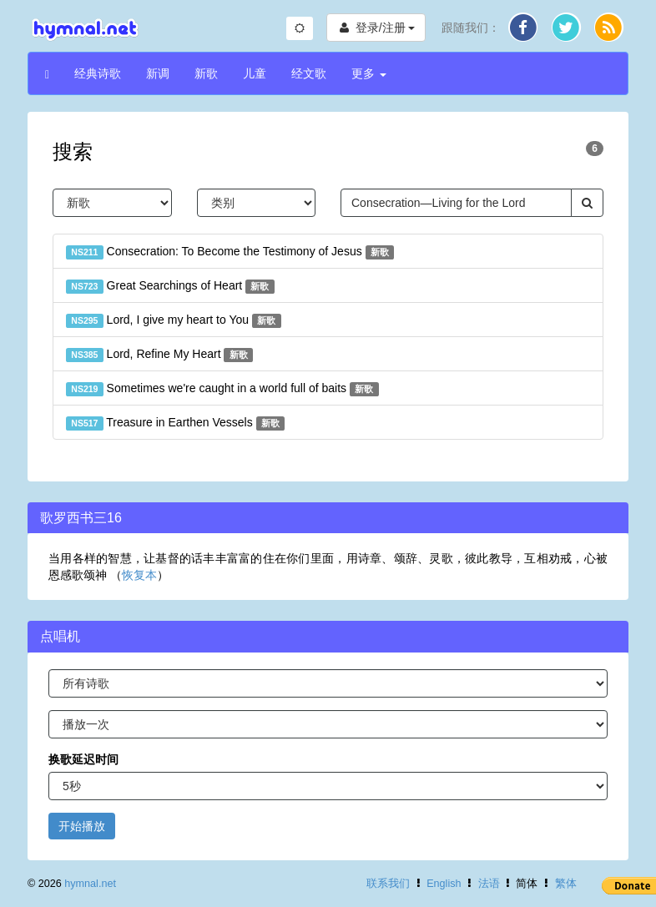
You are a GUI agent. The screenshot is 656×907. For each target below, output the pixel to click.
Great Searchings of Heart (170, 286)
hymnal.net (90, 883)
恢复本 (139, 575)
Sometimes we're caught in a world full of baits (222, 388)
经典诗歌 (97, 73)
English (443, 883)
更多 (368, 73)
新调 (157, 73)
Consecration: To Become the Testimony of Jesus (230, 252)
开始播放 (81, 826)
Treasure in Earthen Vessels (175, 423)
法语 (489, 883)
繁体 (566, 883)
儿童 (254, 73)
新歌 (206, 73)
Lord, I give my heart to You (173, 320)
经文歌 (308, 73)
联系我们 (388, 883)
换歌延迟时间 (83, 759)
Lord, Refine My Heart (159, 354)
